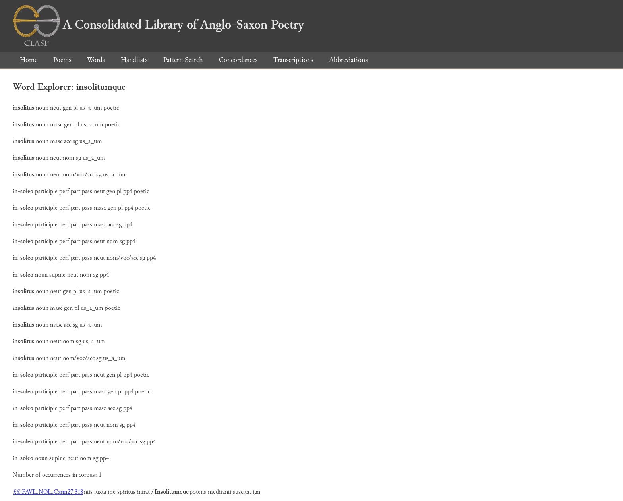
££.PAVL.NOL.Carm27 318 (48, 492)
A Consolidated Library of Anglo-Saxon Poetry (158, 24)
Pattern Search (183, 60)
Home (28, 60)
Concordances (238, 60)
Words (96, 60)
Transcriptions (293, 60)
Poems (62, 60)
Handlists (134, 60)
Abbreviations (348, 60)
